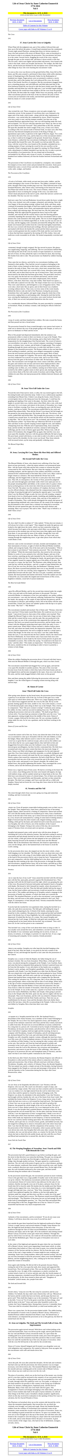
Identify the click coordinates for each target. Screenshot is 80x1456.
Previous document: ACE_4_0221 (17, 21)
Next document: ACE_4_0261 (53, 21)
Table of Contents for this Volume (35, 25)
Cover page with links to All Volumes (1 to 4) (35, 29)
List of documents (35, 21)
